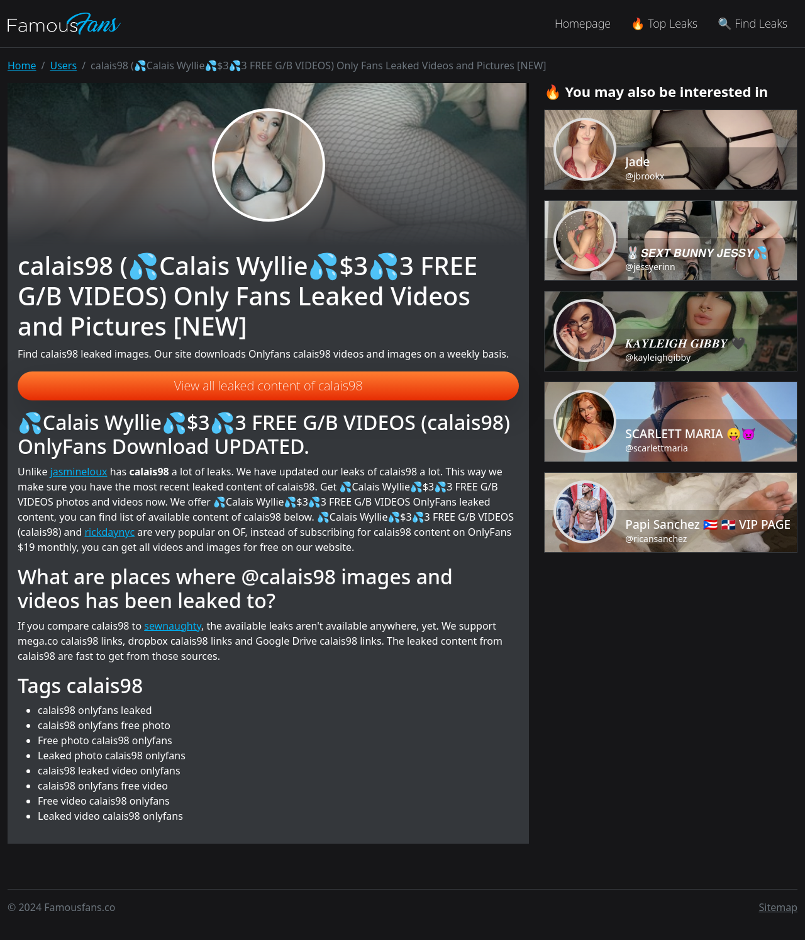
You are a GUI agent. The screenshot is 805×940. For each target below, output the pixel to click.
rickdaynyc (109, 532)
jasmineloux (79, 471)
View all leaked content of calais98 (268, 385)
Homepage (583, 23)
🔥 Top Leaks (664, 23)
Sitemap (778, 907)
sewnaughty (172, 626)
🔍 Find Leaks (752, 23)
